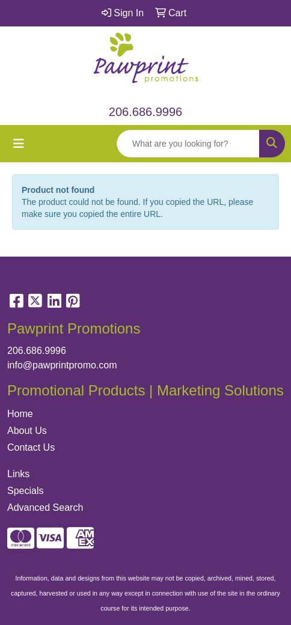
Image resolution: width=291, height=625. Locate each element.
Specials (25, 491)
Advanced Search (45, 507)
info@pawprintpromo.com (62, 365)
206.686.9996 (145, 111)
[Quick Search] (188, 143)
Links (18, 474)
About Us (27, 430)
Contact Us (31, 447)
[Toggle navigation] (18, 143)
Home (20, 414)
